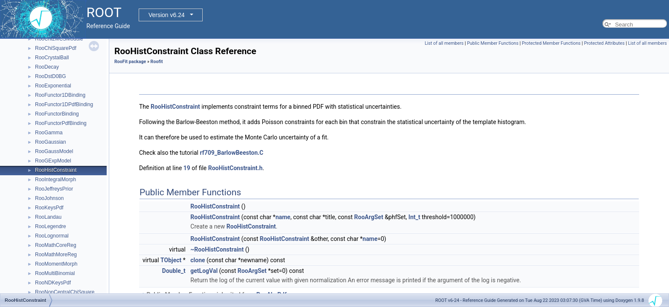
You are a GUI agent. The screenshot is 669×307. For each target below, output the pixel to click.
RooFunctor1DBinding (60, 95)
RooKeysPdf (49, 208)
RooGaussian (50, 142)
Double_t (174, 270)
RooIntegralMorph (55, 179)
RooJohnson (49, 198)
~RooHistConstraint (217, 249)
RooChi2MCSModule (59, 39)
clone (197, 260)
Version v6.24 (166, 15)
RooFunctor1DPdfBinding (64, 104)
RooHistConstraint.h (235, 168)
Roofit (157, 61)
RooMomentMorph (56, 264)
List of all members (444, 43)
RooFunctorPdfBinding (61, 123)
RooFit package (130, 61)
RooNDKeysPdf (53, 283)
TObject (170, 260)
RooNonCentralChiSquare (64, 292)
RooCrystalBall (52, 58)
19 (186, 168)
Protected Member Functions (551, 43)
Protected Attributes (604, 43)
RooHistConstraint (55, 170)
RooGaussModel (54, 151)
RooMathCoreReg (55, 245)
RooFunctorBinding (57, 114)
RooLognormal (52, 236)
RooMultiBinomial (55, 273)
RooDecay (47, 67)
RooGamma (49, 133)
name (283, 217)
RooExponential (53, 86)
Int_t (414, 217)
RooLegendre (50, 226)
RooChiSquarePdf (55, 48)
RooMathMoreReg (56, 255)
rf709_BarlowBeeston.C (231, 152)
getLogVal (204, 270)
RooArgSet (368, 217)
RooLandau (48, 217)
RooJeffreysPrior (54, 189)
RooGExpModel (53, 161)
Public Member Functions (492, 43)
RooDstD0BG (50, 76)
